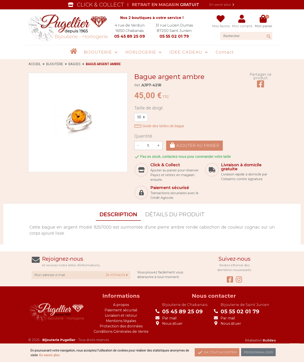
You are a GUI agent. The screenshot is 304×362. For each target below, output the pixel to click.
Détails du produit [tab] (175, 214)
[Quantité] (148, 145)
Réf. (137, 85)
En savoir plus (222, 4)
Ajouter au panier (194, 145)
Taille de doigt (148, 108)
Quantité (143, 136)
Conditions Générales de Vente (121, 331)
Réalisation (260, 340)
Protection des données (121, 326)
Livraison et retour (121, 315)
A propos (121, 305)
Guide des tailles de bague (159, 126)
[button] (101, 52)
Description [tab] (118, 214)
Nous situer (172, 323)
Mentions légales (121, 321)
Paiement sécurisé (121, 310)
